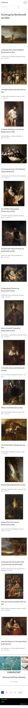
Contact (3, 701)
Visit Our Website (14, 681)
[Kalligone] (4, 2)
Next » (20, 692)
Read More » (7, 58)
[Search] (9, 6)
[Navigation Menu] (25, 2)
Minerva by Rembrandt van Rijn (12, 408)
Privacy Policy (4, 699)
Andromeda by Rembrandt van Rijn (13, 485)
